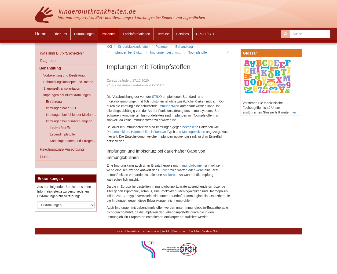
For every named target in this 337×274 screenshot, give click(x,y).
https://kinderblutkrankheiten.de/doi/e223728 (137, 85)
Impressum (153, 231)
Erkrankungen (50, 178)
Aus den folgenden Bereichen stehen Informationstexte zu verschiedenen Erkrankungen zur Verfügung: (64, 191)
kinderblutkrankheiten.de (131, 231)
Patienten (162, 46)
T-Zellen (163, 170)
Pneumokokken (118, 132)
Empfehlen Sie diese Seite (204, 231)
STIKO (157, 97)
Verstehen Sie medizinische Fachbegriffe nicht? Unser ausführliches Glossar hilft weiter (266, 107)
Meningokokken (193, 132)
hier (293, 112)
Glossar (250, 53)
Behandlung (184, 46)
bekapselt (189, 127)
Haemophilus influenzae (148, 132)
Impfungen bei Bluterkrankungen (135, 52)
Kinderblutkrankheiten (134, 46)
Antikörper (170, 175)
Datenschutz (179, 231)
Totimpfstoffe (197, 52)
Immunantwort (168, 106)
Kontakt (165, 231)
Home (40, 34)
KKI (109, 46)
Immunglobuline (190, 165)
